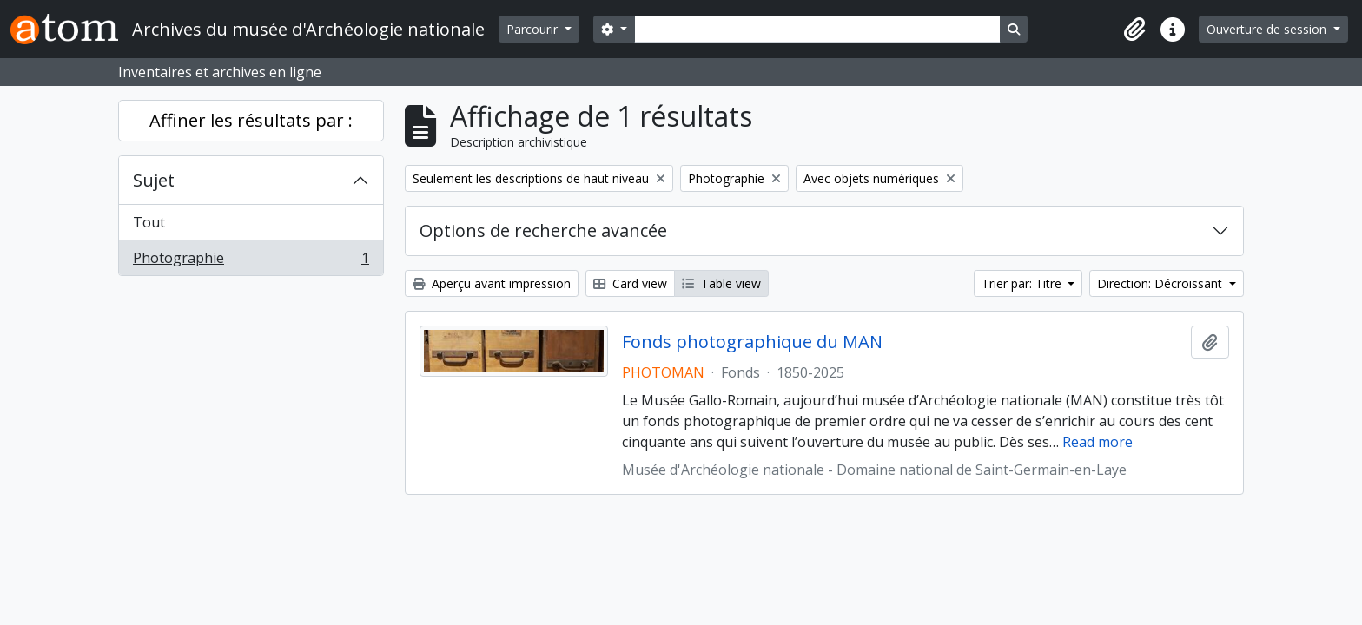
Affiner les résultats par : (251, 120)
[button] (1134, 29)
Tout (149, 222)
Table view (721, 283)
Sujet (154, 180)
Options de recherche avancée (543, 230)
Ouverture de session (1268, 29)
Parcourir (533, 29)
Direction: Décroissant (1161, 283)
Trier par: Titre (1023, 283)
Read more (1097, 441)
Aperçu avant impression (492, 283)
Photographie (250, 261)
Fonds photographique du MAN (752, 342)
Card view (630, 283)
